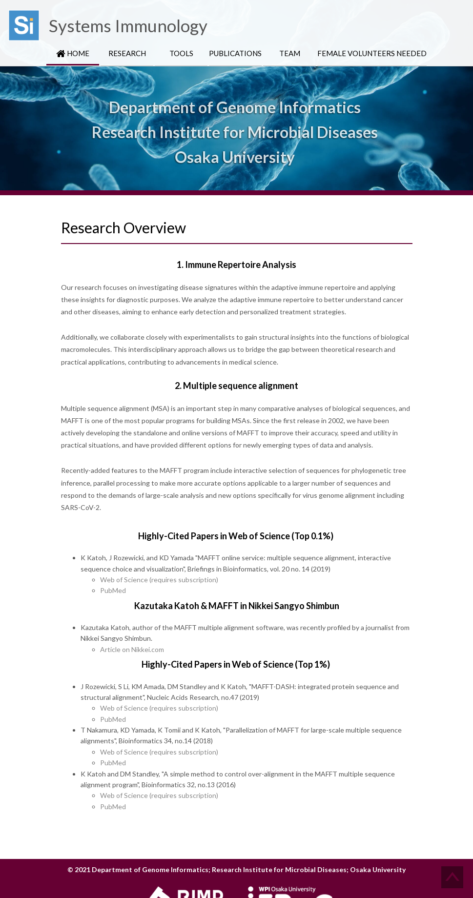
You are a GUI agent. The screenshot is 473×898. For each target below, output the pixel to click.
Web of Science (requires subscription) (159, 579)
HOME (72, 53)
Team (289, 53)
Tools (181, 53)
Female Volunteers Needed (372, 53)
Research (127, 53)
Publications (235, 53)
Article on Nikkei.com (132, 649)
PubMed (113, 590)
